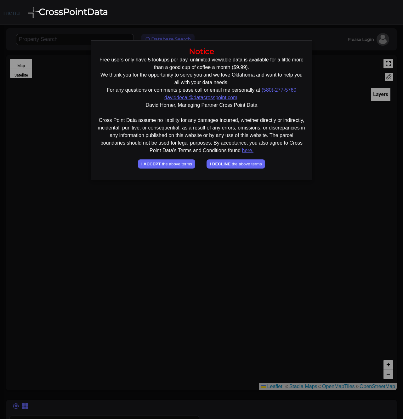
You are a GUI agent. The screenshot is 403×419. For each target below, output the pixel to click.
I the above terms (166, 164)
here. (247, 150)
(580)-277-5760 (279, 90)
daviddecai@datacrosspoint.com (200, 97)
